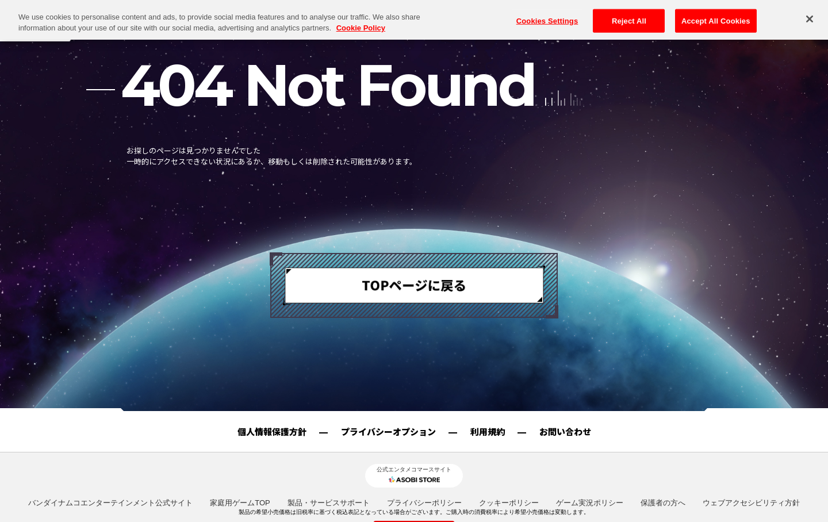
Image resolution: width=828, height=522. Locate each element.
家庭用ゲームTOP (240, 502)
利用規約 (487, 431)
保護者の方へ (663, 502)
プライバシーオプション (388, 431)
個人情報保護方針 (271, 431)
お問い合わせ (565, 431)
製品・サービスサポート (329, 502)
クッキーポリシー (509, 502)
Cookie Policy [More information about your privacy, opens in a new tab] (360, 11)
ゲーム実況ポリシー (589, 502)
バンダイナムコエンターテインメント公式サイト (110, 502)
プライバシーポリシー (424, 502)
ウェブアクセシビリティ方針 (751, 502)
